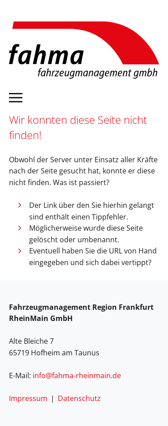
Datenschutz (79, 398)
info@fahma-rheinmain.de (77, 375)
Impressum (28, 398)
